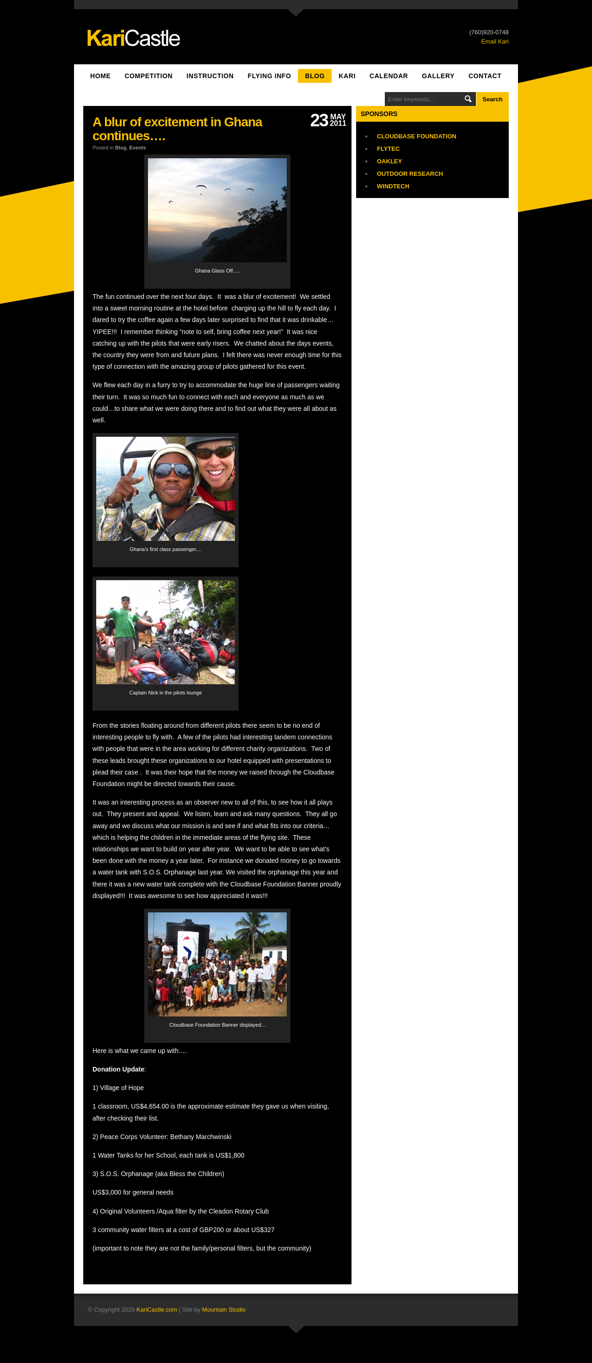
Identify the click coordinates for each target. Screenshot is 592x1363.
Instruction (210, 76)
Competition (148, 76)
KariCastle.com (156, 1309)
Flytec (388, 148)
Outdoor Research (410, 173)
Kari (347, 76)
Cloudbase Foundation (416, 136)
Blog (315, 76)
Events (138, 147)
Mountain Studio (224, 1309)
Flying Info (269, 76)
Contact (485, 76)
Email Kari (495, 41)
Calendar (389, 76)
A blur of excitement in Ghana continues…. (177, 129)
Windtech (393, 186)
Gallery (438, 76)
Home (100, 76)
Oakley (389, 161)
